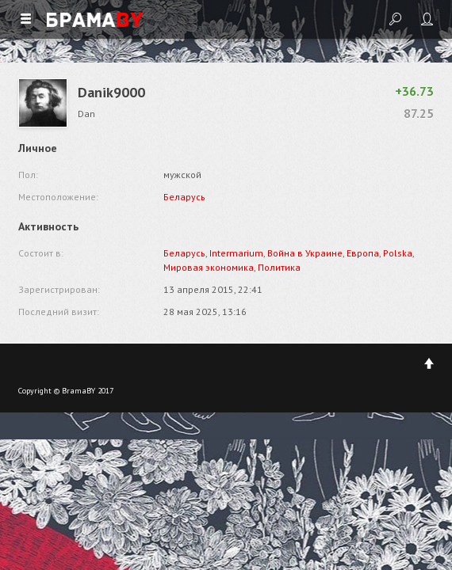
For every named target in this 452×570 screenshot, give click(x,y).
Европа (363, 253)
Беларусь (184, 197)
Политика (279, 267)
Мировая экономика (208, 267)
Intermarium (236, 253)
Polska (397, 253)
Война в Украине (305, 253)
